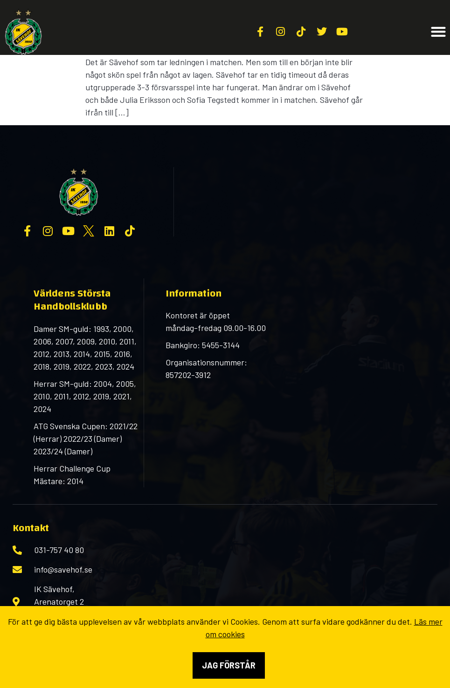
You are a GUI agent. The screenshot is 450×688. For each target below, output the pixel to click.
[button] (438, 32)
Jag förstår (229, 665)
